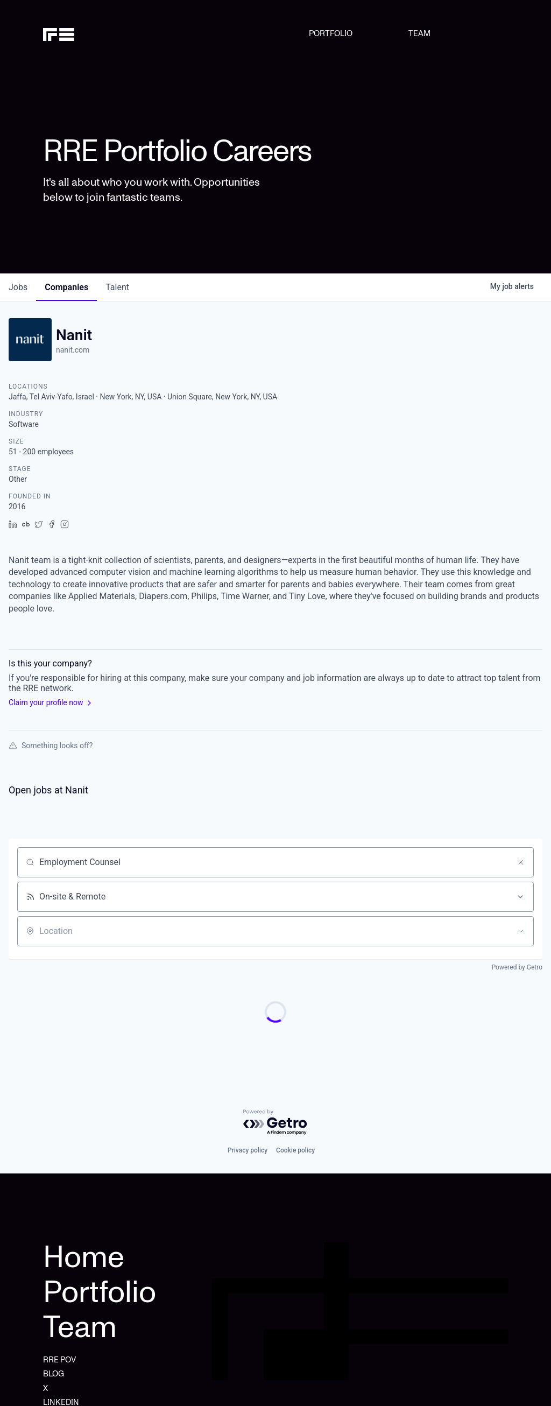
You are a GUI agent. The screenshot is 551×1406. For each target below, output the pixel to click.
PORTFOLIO (330, 33)
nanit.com (72, 350)
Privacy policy (247, 1150)
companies (66, 287)
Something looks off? (51, 745)
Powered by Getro (517, 967)
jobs (18, 287)
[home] (76, 33)
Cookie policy (295, 1150)
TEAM (419, 33)
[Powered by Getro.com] (275, 1122)
